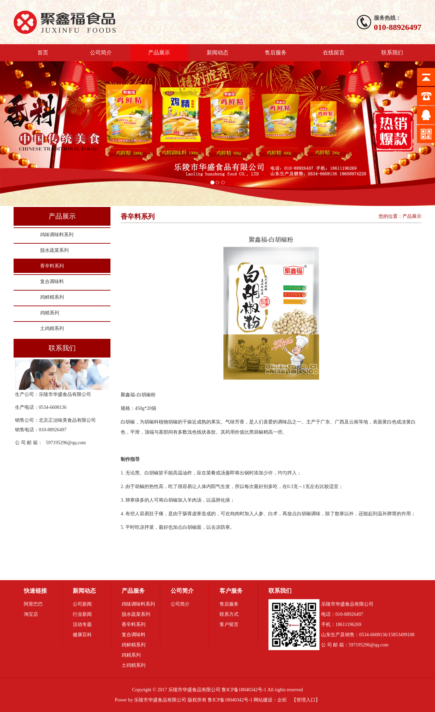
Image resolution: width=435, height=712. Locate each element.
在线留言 (334, 52)
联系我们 (392, 52)
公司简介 (101, 52)
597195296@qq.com (66, 442)
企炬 (282, 699)
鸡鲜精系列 (52, 297)
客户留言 (229, 624)
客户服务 (231, 591)
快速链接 (35, 591)
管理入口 (305, 699)
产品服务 (133, 591)
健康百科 (82, 634)
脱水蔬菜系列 (54, 250)
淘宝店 (31, 614)
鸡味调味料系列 (56, 234)
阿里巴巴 (33, 604)
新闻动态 (217, 52)
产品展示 (159, 52)
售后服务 (275, 52)
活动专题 (82, 624)
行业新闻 (82, 614)
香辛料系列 (52, 265)
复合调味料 (52, 281)
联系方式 (229, 614)
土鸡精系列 (52, 328)
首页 (42, 52)
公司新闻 (82, 604)
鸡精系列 (49, 312)
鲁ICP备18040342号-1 (230, 699)
